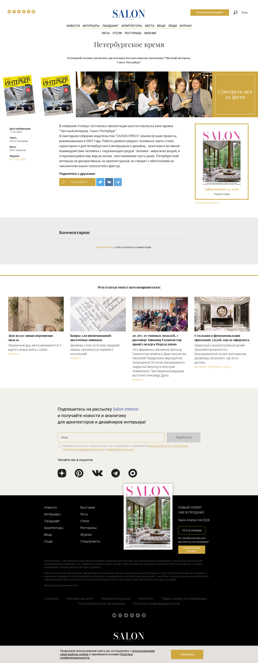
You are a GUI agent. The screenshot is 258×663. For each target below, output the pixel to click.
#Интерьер (200, 367)
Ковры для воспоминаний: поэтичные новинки (91, 337)
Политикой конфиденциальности (83, 449)
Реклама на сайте (80, 598)
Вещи (161, 26)
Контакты (145, 598)
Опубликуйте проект (209, 12)
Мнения (150, 33)
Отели (117, 33)
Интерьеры (91, 26)
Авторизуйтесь (104, 247)
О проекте (51, 598)
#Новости (13, 354)
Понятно (187, 654)
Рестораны (133, 33)
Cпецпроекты (90, 541)
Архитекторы (131, 26)
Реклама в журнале (115, 598)
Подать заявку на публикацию (184, 598)
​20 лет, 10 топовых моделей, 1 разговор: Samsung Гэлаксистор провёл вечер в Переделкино (157, 339)
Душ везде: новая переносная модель (30, 337)
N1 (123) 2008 (17, 159)
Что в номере (192, 530)
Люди (172, 26)
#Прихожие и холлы (219, 367)
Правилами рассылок (120, 449)
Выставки (87, 507)
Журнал (186, 26)
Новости (73, 26)
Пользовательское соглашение (101, 603)
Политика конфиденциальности (156, 603)
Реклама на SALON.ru (207, 202)
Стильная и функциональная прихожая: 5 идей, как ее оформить (222, 337)
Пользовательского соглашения (167, 445)
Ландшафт (110, 26)
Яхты (106, 33)
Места (149, 26)
